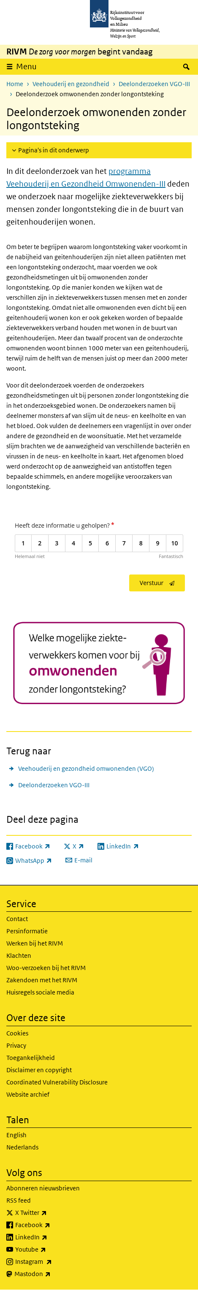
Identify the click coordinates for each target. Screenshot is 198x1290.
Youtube (49, 1249)
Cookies (17, 1033)
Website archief (27, 1094)
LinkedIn (49, 1237)
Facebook (51, 1225)
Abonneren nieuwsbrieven (43, 1188)
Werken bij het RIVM (34, 943)
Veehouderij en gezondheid (71, 84)
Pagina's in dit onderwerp (53, 150)
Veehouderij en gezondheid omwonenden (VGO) (86, 768)
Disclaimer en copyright (39, 1070)
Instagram (52, 1262)
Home (14, 84)
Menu (26, 66)
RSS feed (18, 1200)
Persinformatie (27, 931)
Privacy (16, 1045)
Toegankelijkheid (30, 1058)
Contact (17, 919)
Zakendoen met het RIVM (41, 980)
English (16, 1135)
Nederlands (22, 1147)
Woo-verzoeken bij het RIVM (46, 968)
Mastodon (51, 1274)
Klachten (18, 955)
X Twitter (49, 1213)
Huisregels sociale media (40, 992)
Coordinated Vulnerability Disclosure (57, 1082)
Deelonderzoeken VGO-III (154, 84)
